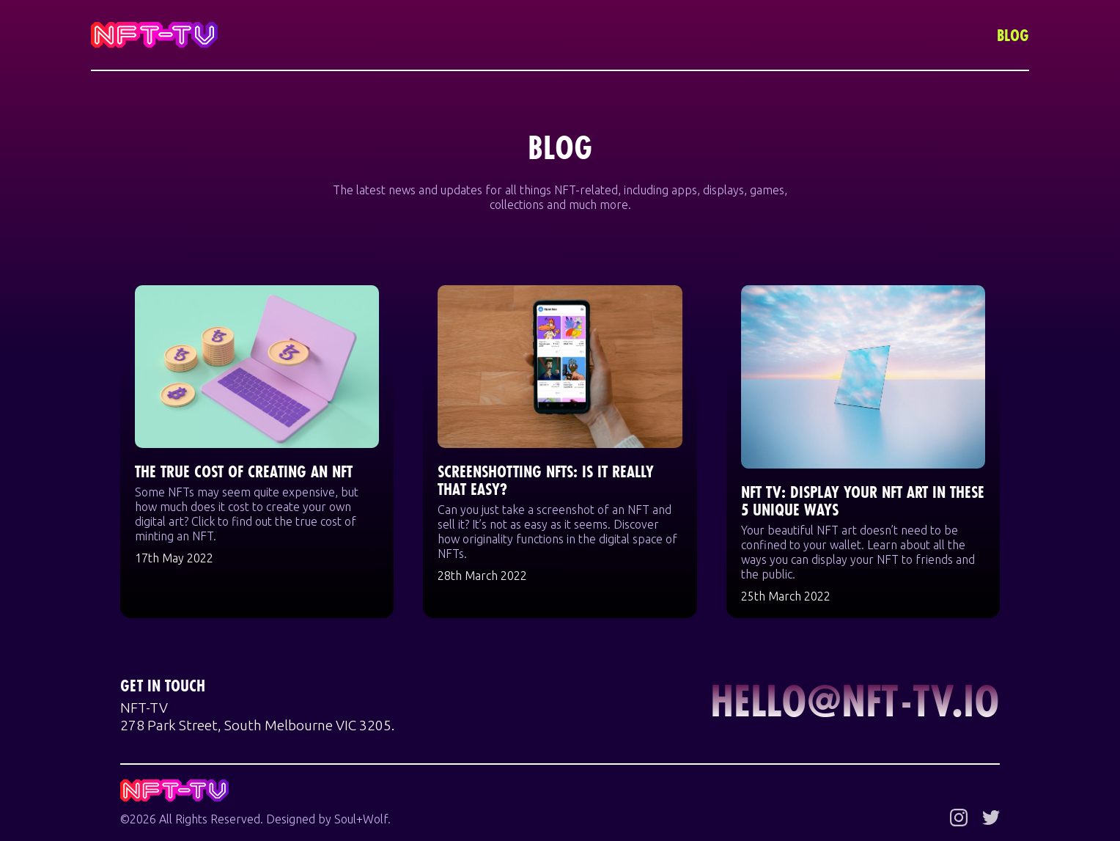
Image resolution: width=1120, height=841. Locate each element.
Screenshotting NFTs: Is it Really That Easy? (546, 480)
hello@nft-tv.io (855, 700)
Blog (1013, 34)
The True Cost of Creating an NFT (244, 471)
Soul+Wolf (361, 819)
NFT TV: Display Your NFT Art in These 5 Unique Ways (862, 500)
